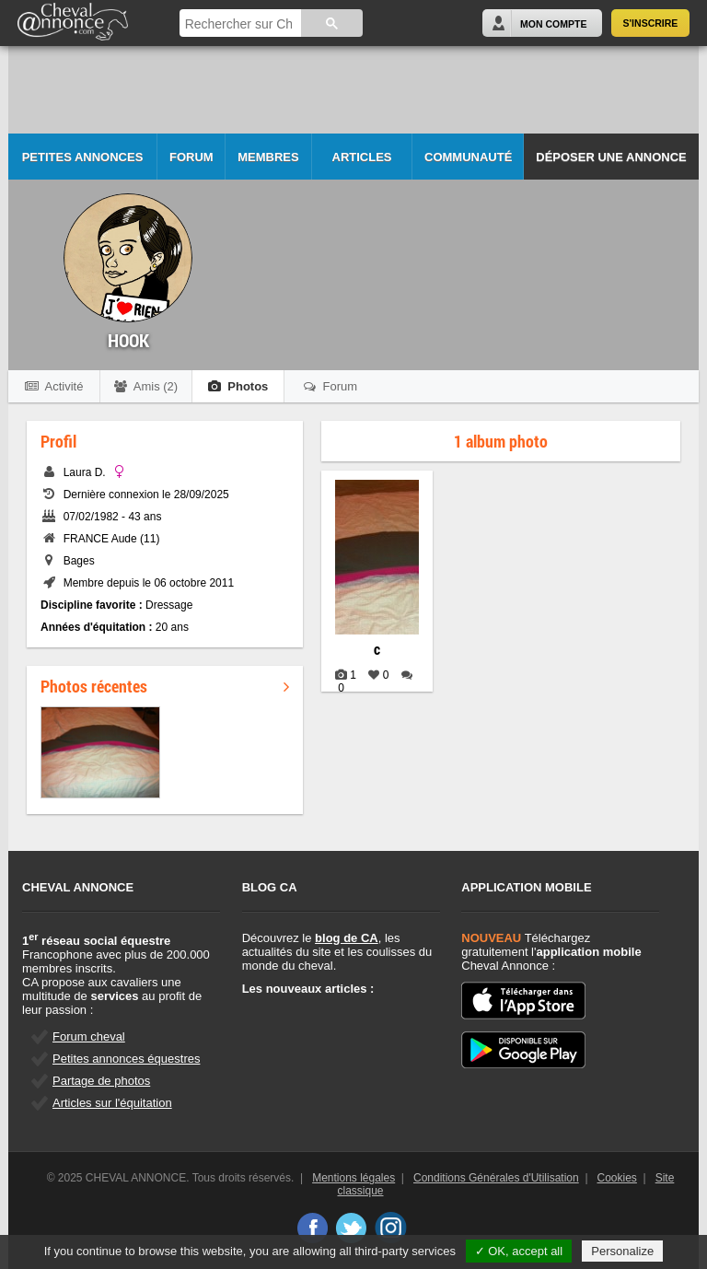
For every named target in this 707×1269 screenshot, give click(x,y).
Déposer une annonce (611, 157)
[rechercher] (239, 24)
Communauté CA (468, 165)
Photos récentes (165, 686)
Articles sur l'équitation (112, 1103)
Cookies (617, 1177)
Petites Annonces (83, 157)
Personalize (622, 1251)
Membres (268, 157)
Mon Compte (553, 23)
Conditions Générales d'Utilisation (496, 1177)
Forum (191, 157)
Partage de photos (101, 1081)
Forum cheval (88, 1036)
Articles (362, 157)
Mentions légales (353, 1177)
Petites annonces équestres (126, 1058)
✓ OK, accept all (519, 1251)
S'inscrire (650, 23)
